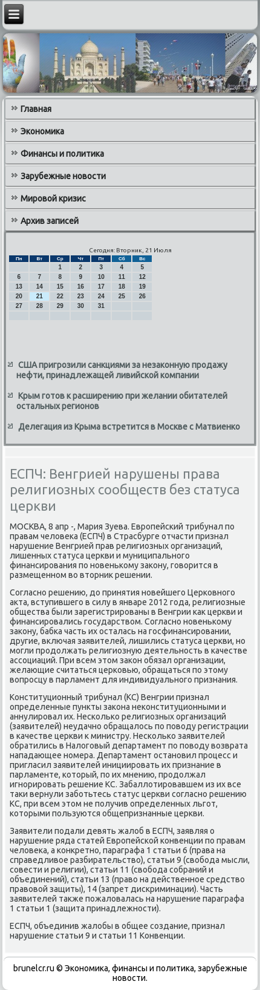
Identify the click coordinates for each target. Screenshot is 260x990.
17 (101, 286)
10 (101, 277)
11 (122, 277)
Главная (36, 109)
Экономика (42, 131)
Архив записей (50, 221)
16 (80, 286)
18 (122, 286)
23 (80, 296)
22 (60, 296)
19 (142, 286)
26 (142, 296)
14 (39, 286)
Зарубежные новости (63, 176)
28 (39, 306)
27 (19, 306)
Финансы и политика (62, 154)
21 (39, 296)
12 (142, 277)
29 (60, 306)
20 (19, 296)
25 (122, 296)
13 (19, 286)
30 (80, 306)
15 (60, 286)
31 (101, 306)
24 (101, 296)
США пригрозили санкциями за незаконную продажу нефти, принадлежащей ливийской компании (121, 370)
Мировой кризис (53, 198)
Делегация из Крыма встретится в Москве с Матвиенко (129, 426)
